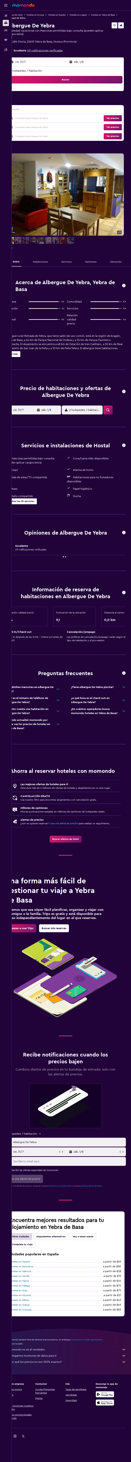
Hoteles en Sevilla (31, 1298)
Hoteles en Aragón (90, 15)
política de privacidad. (103, 1208)
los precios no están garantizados (98, 1362)
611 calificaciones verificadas (56, 50)
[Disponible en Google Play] (108, 1416)
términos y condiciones (72, 1208)
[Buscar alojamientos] (5, 23)
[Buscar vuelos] (5, 15)
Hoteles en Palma (31, 1303)
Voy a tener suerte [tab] (94, 1258)
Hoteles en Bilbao (31, 1322)
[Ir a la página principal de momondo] (23, 5)
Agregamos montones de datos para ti (73, 1378)
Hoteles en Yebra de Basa (31, 18)
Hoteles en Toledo (32, 1327)
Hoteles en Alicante (32, 1317)
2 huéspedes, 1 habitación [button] (38, 70)
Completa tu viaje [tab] (34, 1266)
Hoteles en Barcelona (33, 1288)
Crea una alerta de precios (75, 838)
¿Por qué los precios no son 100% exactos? (73, 1384)
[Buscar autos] (5, 30)
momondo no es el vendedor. (73, 1371)
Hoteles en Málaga (32, 1308)
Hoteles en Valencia (32, 1293)
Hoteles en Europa (47, 15)
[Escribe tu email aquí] (75, 1183)
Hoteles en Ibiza (30, 1312)
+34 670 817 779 (28, 45)
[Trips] (5, 40)
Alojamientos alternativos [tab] (62, 1258)
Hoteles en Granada (32, 1332)
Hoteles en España (68, 15)
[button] (6, 5)
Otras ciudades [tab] (32, 1258)
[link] (71, 857)
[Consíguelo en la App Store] (108, 1424)
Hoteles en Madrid (32, 1284)
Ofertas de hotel (26, 15)
